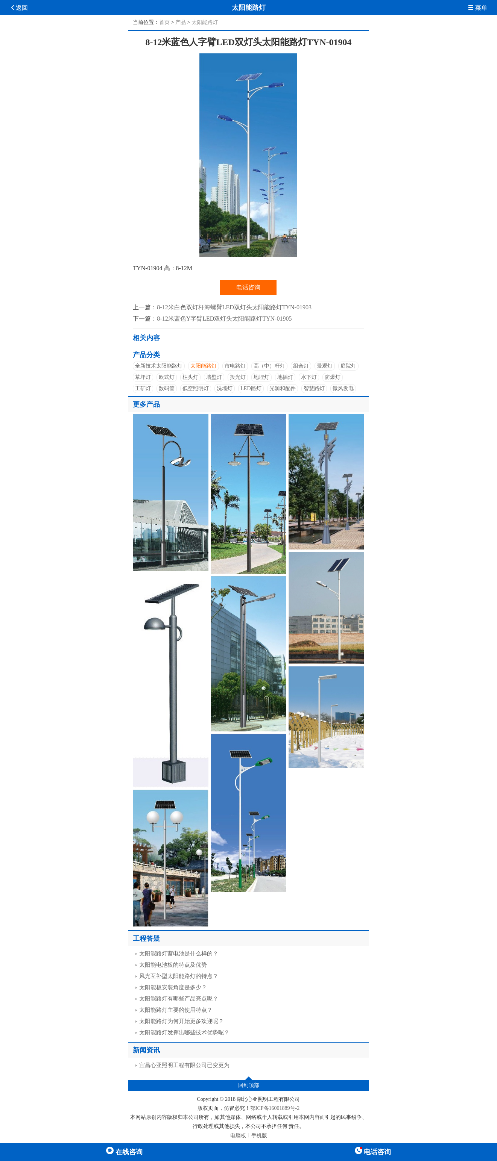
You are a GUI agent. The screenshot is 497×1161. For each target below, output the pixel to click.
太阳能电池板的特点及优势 (173, 965)
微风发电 (343, 388)
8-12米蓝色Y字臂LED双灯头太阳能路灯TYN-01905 (224, 318)
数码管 (167, 388)
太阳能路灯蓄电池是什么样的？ (178, 954)
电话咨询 (248, 287)
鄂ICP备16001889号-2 (274, 1108)
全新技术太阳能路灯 (158, 366)
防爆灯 (332, 377)
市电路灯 (235, 366)
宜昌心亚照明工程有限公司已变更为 (184, 1065)
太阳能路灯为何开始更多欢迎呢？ (181, 1021)
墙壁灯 (214, 377)
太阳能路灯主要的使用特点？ (176, 1010)
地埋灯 (261, 377)
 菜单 (477, 8)
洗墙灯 (225, 388)
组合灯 (301, 366)
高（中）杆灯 (269, 366)
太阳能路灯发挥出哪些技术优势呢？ (184, 1032)
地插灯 (285, 377)
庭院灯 (348, 366)
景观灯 (325, 366)
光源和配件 (282, 388)
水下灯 (309, 377)
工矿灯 (143, 388)
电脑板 (238, 1135)
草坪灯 (143, 377)
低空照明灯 (195, 388)
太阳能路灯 (205, 22)
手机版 (259, 1135)
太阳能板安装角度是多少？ (173, 987)
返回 (19, 8)
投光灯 (238, 377)
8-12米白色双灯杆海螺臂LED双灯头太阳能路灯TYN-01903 (234, 307)
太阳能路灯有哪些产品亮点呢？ (178, 999)
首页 (164, 22)
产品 (180, 22)
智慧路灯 (314, 388)
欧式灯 (167, 377)
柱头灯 (190, 377)
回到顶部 (248, 1085)
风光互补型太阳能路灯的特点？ (178, 976)
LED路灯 (250, 388)
